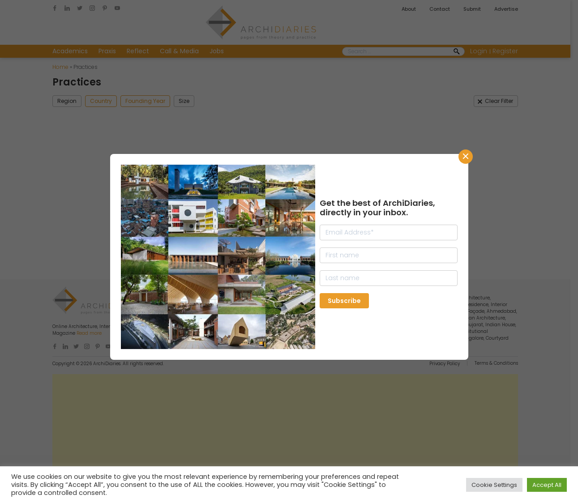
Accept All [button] (546, 485)
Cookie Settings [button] (494, 485)
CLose (465, 156)
